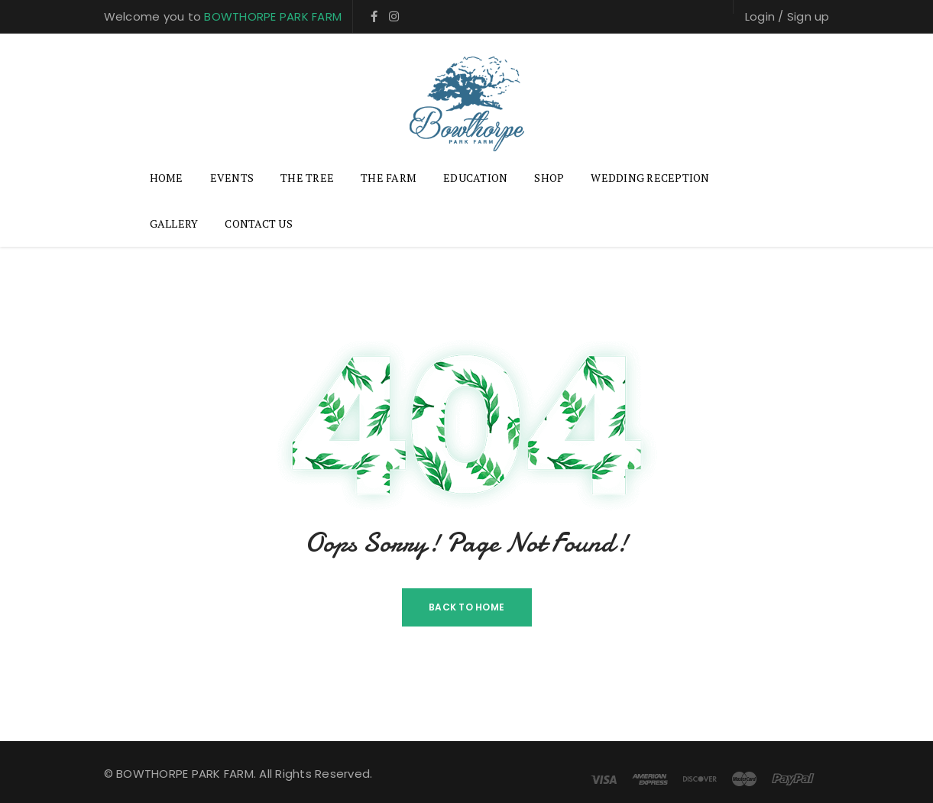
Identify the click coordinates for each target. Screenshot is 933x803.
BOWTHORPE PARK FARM (273, 16)
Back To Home (466, 607)
